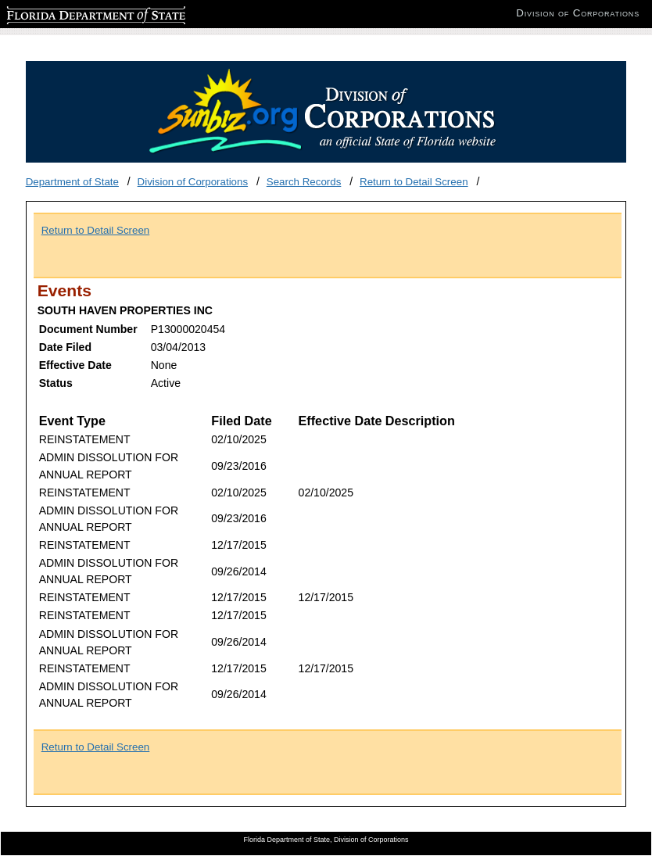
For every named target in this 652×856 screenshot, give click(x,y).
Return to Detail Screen (414, 182)
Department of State (72, 182)
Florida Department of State (70, 13)
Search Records (304, 182)
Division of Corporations (193, 182)
